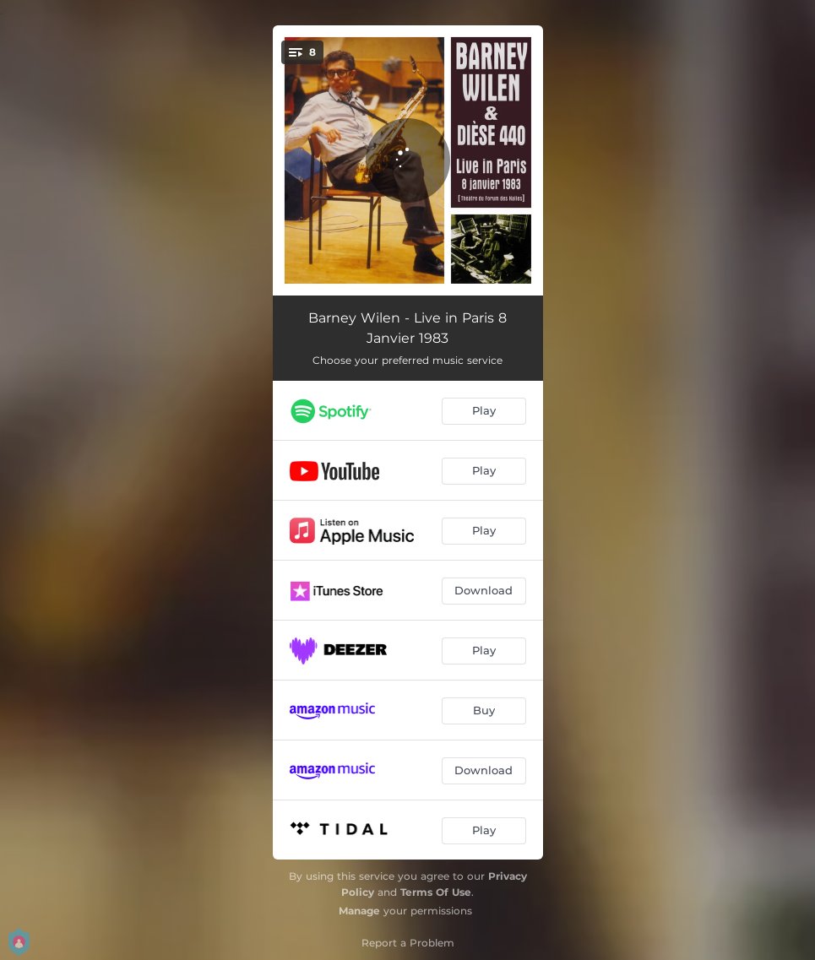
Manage (359, 910)
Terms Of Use (435, 892)
